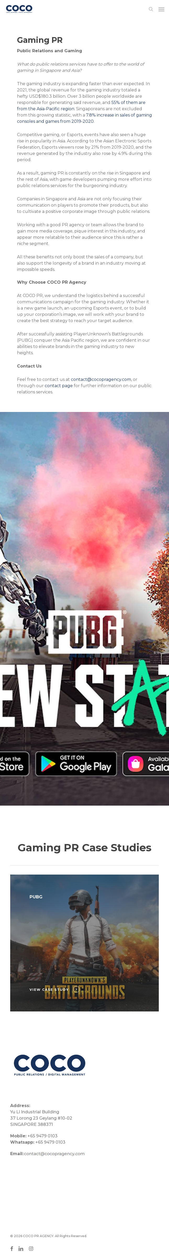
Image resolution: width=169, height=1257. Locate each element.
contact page (59, 385)
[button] (161, 9)
